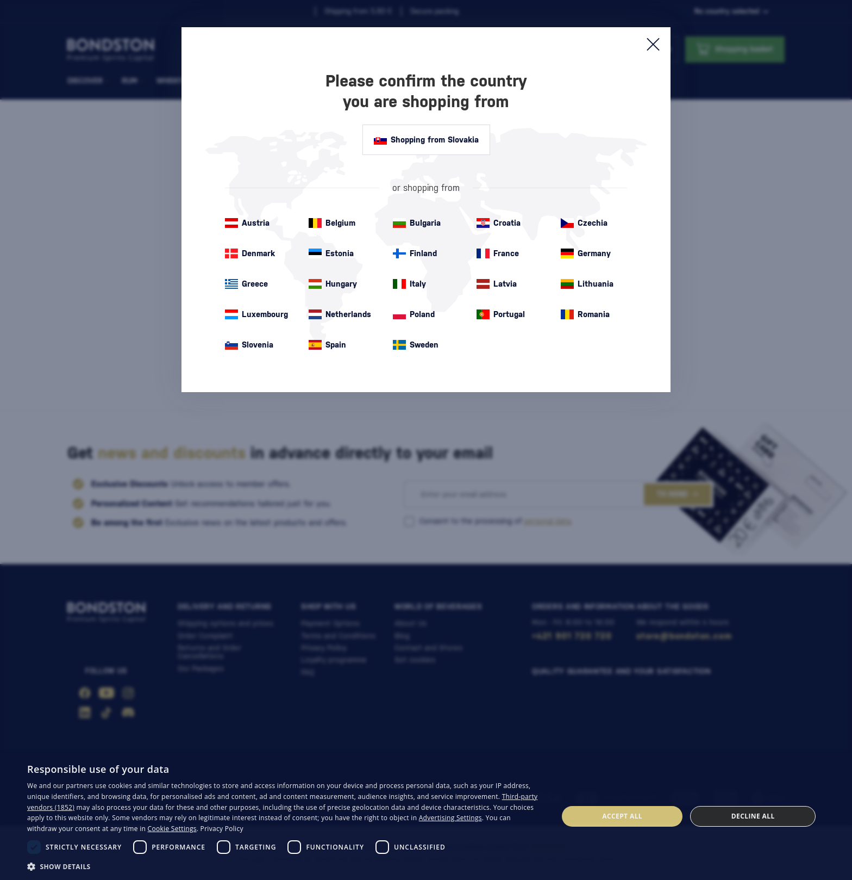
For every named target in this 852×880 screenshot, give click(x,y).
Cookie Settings (172, 828)
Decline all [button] (753, 816)
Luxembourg (256, 314)
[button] (284, 866)
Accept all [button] (622, 816)
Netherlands (340, 314)
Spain (327, 345)
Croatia (499, 223)
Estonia (331, 253)
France (498, 253)
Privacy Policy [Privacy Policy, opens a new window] (222, 828)
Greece (246, 284)
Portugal (501, 314)
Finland (415, 253)
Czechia (584, 223)
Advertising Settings (450, 817)
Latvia (497, 284)
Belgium (332, 223)
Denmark (250, 253)
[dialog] (426, 816)
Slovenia (249, 345)
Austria (247, 223)
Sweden (415, 345)
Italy (409, 284)
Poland (414, 314)
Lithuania (587, 284)
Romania (585, 314)
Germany (586, 253)
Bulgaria (417, 223)
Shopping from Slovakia (426, 140)
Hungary (333, 284)
